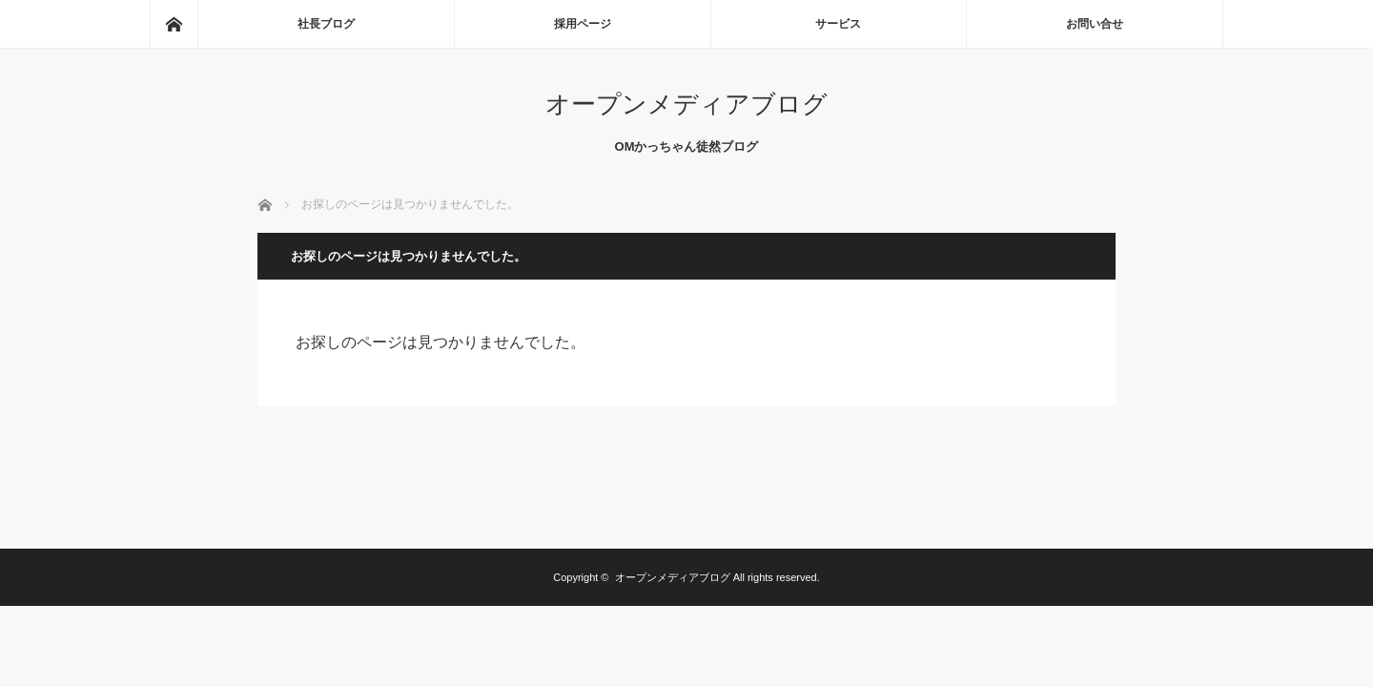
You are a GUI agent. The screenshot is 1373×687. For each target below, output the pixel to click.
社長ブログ (326, 24)
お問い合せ (1094, 24)
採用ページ (582, 24)
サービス (838, 24)
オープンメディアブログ (686, 104)
